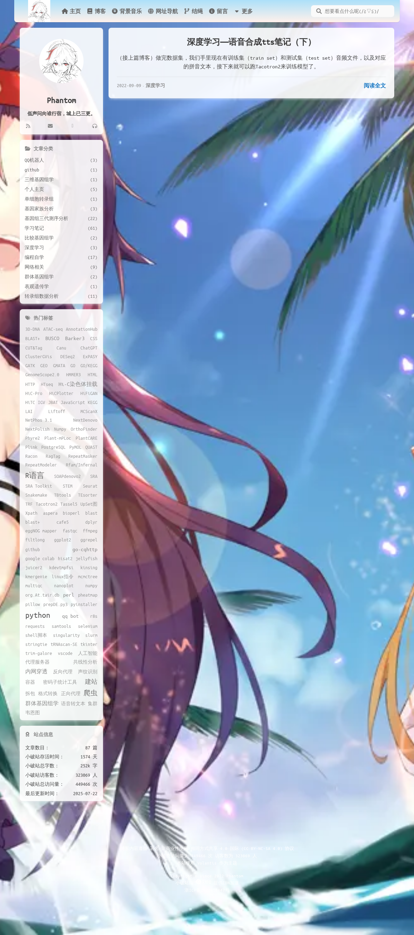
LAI (29, 411)
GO (72, 365)
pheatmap (87, 595)
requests (35, 626)
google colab (39, 558)
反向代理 (62, 671)
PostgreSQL (53, 447)
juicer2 (33, 567)
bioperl (71, 513)
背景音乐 (126, 11)
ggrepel (88, 539)
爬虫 (90, 693)
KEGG (92, 402)
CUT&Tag (33, 348)
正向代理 (70, 693)
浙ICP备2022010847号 (207, 890)
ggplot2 (62, 539)
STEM (67, 486)
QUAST (91, 447)
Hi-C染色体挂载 (78, 384)
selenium (87, 626)
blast (91, 513)
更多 (243, 11)
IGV (41, 402)
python (37, 614)
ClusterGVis (38, 356)
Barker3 (75, 338)
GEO (44, 365)
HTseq (47, 384)
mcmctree (87, 576)
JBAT (53, 402)
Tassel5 (68, 504)
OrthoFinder (84, 429)
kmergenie (36, 576)
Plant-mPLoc (57, 438)
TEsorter (87, 495)
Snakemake (36, 495)
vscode (65, 653)
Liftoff (56, 411)
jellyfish (86, 558)
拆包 (30, 693)
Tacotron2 (47, 504)
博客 (96, 11)
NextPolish (37, 429)
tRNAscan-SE (64, 644)
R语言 (34, 475)
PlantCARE (86, 438)
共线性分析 (85, 662)
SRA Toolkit (38, 486)
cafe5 (63, 522)
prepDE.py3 (55, 604)
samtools (61, 626)
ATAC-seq (53, 329)
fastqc (70, 530)
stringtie (36, 644)
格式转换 (48, 693)
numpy (91, 585)
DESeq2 (67, 356)
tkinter (88, 644)
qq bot (70, 616)
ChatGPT (88, 348)
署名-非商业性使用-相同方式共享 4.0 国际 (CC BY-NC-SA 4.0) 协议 (222, 848)
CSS (93, 338)
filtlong (35, 539)
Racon (31, 456)
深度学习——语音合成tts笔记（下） (251, 41)
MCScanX (88, 411)
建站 (91, 681)
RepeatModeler (41, 464)
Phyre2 (32, 438)
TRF (29, 504)
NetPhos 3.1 (38, 420)
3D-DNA (32, 329)
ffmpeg (90, 530)
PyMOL (75, 447)
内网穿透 (36, 671)
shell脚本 (36, 635)
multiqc (33, 585)
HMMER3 (73, 374)
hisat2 (65, 558)
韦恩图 (32, 712)
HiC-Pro (33, 393)
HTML (92, 374)
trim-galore (38, 653)
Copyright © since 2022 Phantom (207, 875)
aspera (50, 513)
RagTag (53, 456)
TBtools (62, 495)
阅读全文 (375, 85)
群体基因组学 (42, 703)
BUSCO (52, 338)
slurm (91, 635)
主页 (71, 11)
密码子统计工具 (60, 682)
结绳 (193, 11)
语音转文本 (73, 703)
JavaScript (73, 402)
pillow (32, 604)
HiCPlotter (61, 393)
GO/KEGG (88, 365)
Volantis (207, 863)
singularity (66, 635)
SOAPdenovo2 (67, 476)
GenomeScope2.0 (42, 374)
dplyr (91, 522)
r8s (93, 616)
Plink (31, 447)
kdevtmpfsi (61, 567)
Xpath (31, 513)
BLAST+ (32, 338)
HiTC (30, 402)
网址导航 (162, 11)
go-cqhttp (84, 549)
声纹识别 (87, 671)
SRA (93, 476)
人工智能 (87, 653)
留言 (218, 11)
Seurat (90, 486)
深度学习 (155, 85)
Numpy (60, 429)
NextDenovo (85, 420)
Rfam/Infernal (81, 464)
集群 (92, 703)
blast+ (32, 522)
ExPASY (90, 356)
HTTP (30, 384)
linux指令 (63, 576)
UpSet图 (88, 504)
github (32, 549)
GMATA (59, 365)
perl (68, 594)
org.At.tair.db (42, 595)
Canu (61, 348)
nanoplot (64, 585)
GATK (30, 365)
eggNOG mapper (41, 530)
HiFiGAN (88, 393)
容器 (30, 682)
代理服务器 (37, 662)
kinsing (88, 567)
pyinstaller (84, 604)
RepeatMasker (82, 456)
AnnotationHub (81, 329)
